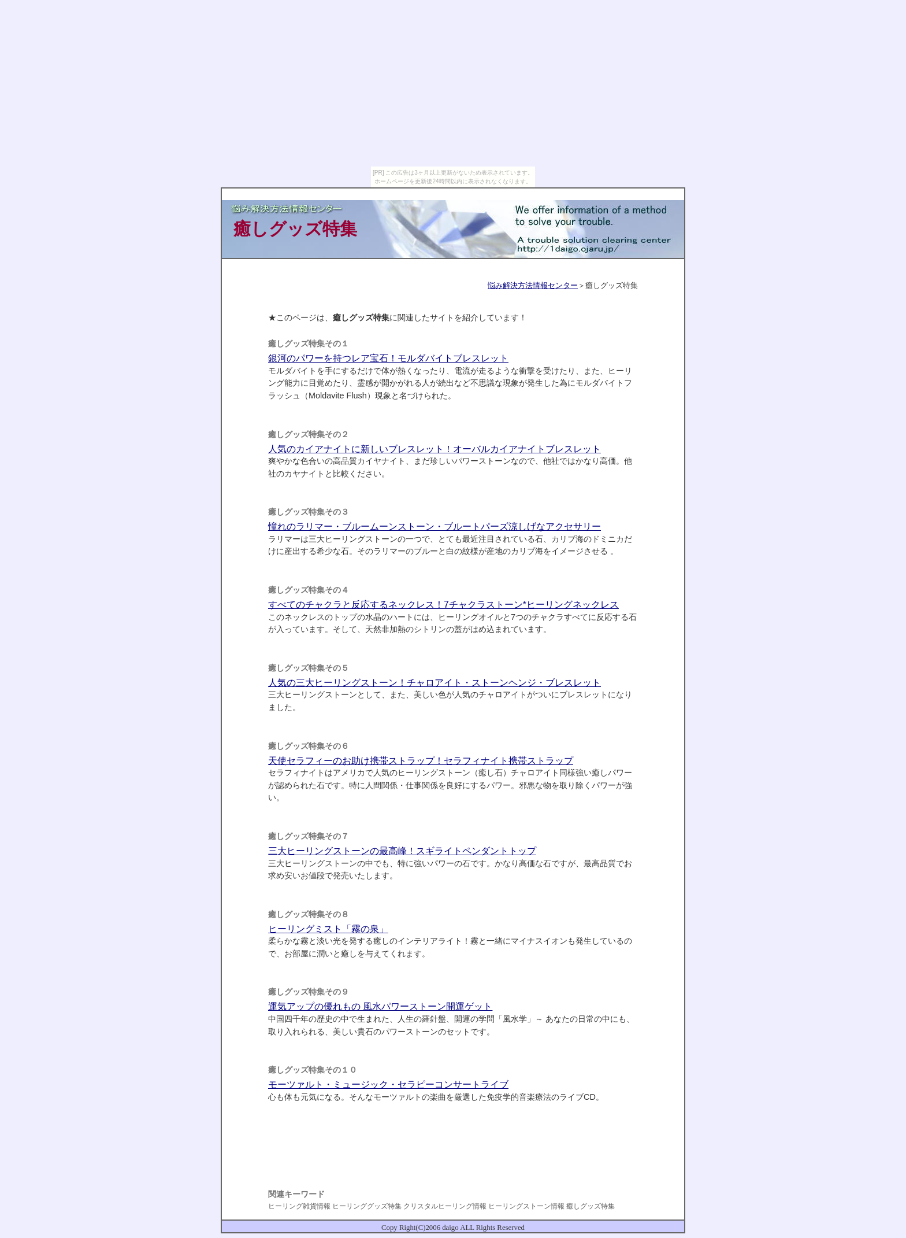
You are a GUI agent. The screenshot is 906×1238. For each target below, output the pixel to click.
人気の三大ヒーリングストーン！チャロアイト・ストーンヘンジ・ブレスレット (434, 683)
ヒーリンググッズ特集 (367, 1206)
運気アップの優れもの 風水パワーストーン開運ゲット (380, 1006)
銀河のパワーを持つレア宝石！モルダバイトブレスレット (388, 358)
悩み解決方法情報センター (533, 285)
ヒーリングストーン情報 (526, 1206)
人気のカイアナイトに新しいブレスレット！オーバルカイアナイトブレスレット (434, 449)
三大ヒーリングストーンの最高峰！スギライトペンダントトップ (402, 851)
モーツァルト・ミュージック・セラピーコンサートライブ (388, 1084)
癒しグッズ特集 (590, 1206)
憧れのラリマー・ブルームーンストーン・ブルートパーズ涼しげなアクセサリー (434, 526)
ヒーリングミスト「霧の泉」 (328, 929)
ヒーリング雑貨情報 (299, 1206)
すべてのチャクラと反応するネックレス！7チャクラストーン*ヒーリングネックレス (443, 604)
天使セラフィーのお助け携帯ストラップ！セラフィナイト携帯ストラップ (420, 761)
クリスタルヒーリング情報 (445, 1206)
